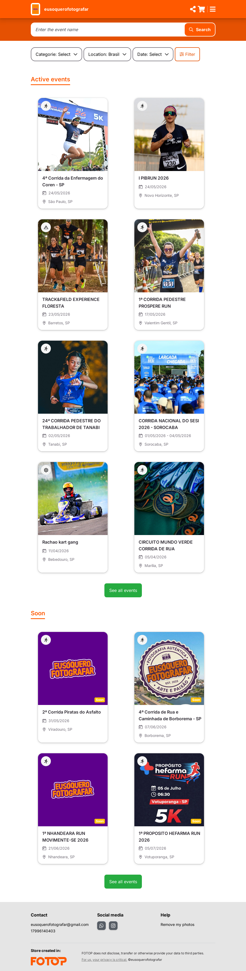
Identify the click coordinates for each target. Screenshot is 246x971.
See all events (123, 590)
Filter (187, 54)
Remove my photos (177, 924)
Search (200, 29)
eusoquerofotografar (66, 9)
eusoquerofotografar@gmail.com (60, 924)
